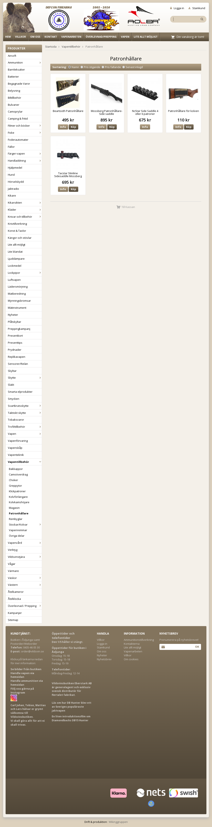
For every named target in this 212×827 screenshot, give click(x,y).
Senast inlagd (132, 67)
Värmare (13, 571)
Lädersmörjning (18, 286)
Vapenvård (25, 543)
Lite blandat (15, 251)
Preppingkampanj (19, 329)
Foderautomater (18, 140)
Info (63, 127)
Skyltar (12, 371)
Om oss (35, 36)
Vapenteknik (16, 455)
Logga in (177, 8)
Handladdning (25, 160)
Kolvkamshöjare (19, 502)
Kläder (25, 209)
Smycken (13, 399)
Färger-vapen (25, 153)
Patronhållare (18, 513)
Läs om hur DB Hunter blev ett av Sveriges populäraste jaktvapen (71, 706)
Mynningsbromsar (19, 300)
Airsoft (12, 56)
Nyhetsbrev (104, 659)
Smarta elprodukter (20, 392)
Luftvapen (14, 280)
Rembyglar (15, 519)
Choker (13, 480)
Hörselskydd (16, 182)
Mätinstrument (17, 308)
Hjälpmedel (15, 167)
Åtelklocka (14, 599)
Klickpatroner (17, 491)
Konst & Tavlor (17, 231)
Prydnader (14, 350)
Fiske (25, 132)
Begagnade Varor (19, 83)
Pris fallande (111, 67)
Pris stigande (90, 67)
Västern (25, 585)
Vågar (11, 564)
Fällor (11, 147)
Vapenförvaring (18, 441)
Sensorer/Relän (18, 364)
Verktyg (12, 550)
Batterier (13, 76)
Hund (11, 174)
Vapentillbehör (25, 462)
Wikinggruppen (118, 822)
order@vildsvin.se (32, 651)
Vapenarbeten (71, 36)
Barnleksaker (16, 69)
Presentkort (15, 335)
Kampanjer (15, 613)
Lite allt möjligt (146, 36)
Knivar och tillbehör (25, 216)
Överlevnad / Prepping (25, 606)
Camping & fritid (18, 118)
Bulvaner (13, 105)
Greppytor (15, 485)
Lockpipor (25, 273)
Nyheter (13, 315)
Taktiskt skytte (25, 413)
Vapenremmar (18, 530)
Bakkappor (16, 469)
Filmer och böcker (25, 125)
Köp (73, 127)
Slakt (11, 384)
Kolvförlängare (18, 497)
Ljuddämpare (16, 258)
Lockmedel (14, 266)
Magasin (14, 508)
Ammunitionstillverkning (139, 640)
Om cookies (131, 659)
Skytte (25, 377)
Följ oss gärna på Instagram (22, 690)
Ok (197, 646)
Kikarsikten (25, 202)
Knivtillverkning (17, 224)
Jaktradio (13, 189)
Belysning (14, 90)
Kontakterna (132, 644)
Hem (8, 36)
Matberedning (17, 293)
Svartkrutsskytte (25, 406)
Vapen (125, 36)
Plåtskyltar (14, 322)
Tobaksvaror (16, 419)
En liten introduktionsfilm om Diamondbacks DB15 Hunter (71, 718)
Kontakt (51, 36)
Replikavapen (16, 357)
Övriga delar (16, 536)
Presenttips (15, 342)
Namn (73, 67)
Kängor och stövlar (19, 238)
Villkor (20, 36)
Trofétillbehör (25, 427)
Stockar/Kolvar (25, 524)
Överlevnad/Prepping (101, 36)
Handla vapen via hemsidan (22, 675)
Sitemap (13, 620)
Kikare (12, 195)
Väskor (25, 578)
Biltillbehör (14, 98)
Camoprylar (15, 111)
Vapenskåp (15, 448)
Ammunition (25, 62)
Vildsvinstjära (25, 557)
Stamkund (196, 8)
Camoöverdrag (18, 474)
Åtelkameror (16, 592)
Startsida (51, 46)
